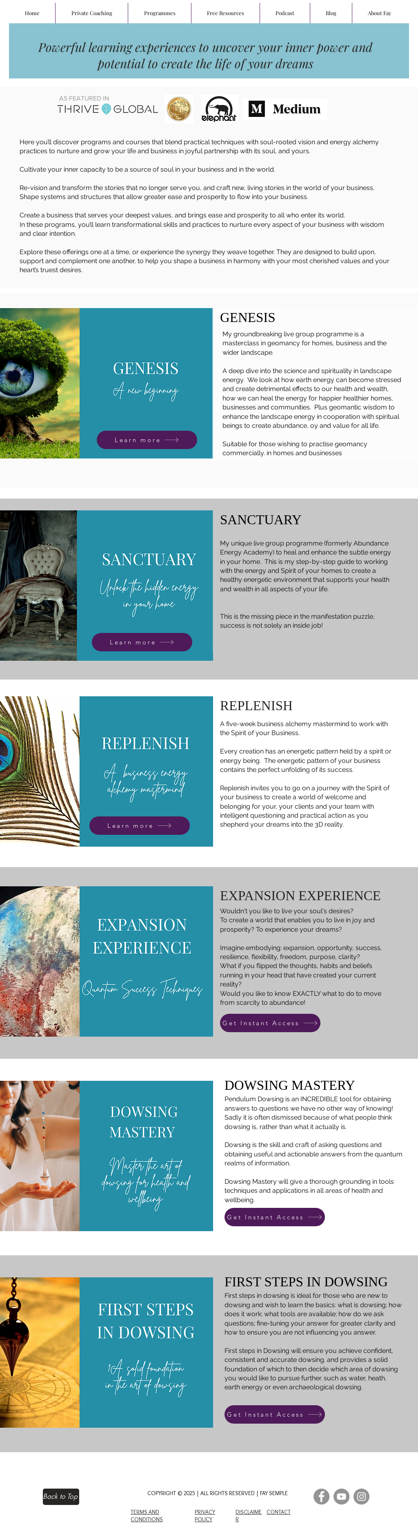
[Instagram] (361, 1497)
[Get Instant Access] (270, 1023)
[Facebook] (321, 1497)
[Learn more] (147, 440)
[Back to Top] (61, 1497)
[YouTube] (341, 1497)
